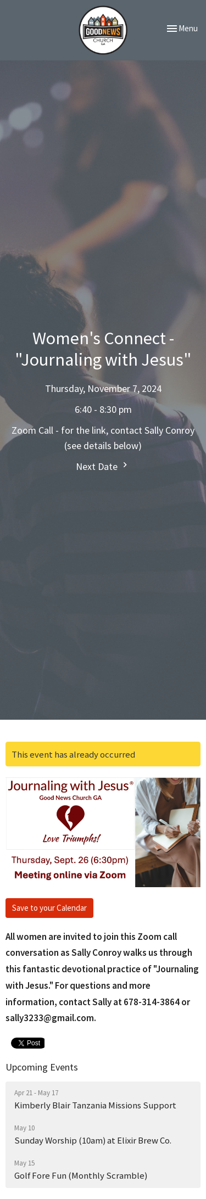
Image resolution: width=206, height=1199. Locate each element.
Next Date (103, 466)
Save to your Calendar (49, 908)
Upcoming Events (41, 1067)
